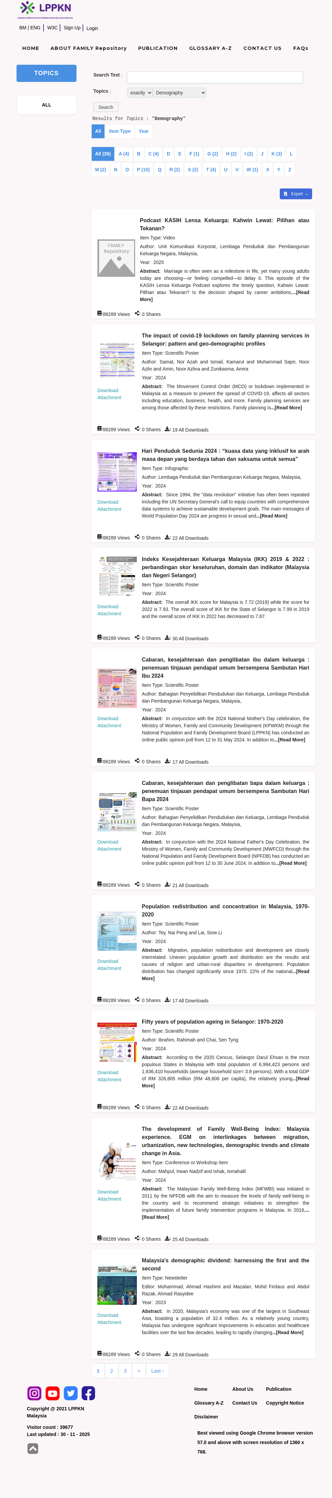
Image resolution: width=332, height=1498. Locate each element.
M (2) (100, 169)
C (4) (153, 153)
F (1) (194, 153)
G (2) (212, 153)
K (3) (277, 153)
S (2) (193, 169)
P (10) (143, 169)
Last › (157, 1371)
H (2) (231, 153)
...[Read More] (286, 407)
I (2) (249, 153)
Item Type (119, 131)
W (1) (252, 169)
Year (144, 131)
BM (22, 27)
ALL (46, 105)
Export (294, 194)
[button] (105, 107)
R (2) (175, 169)
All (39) (103, 153)
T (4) (211, 169)
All (98, 131)
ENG (35, 27)
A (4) (124, 153)
